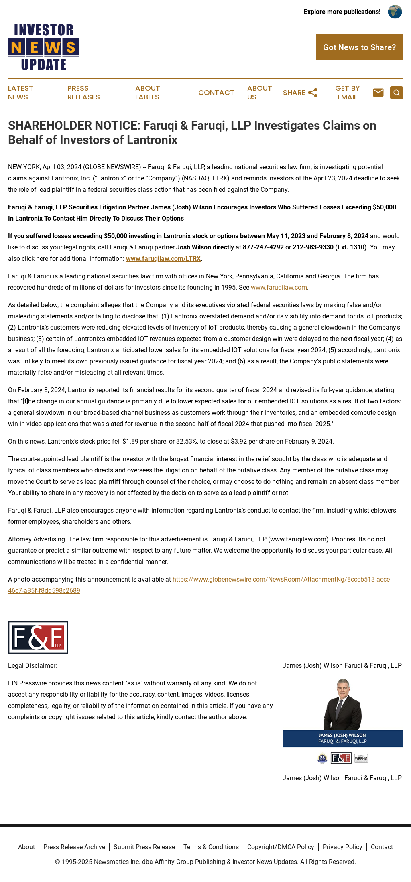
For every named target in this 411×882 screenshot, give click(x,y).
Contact (216, 92)
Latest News (20, 92)
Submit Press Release (144, 847)
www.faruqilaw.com (279, 287)
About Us (259, 92)
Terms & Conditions (211, 847)
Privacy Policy (342, 847)
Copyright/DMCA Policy (280, 847)
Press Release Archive (74, 847)
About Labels (147, 92)
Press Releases (83, 92)
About (26, 847)
